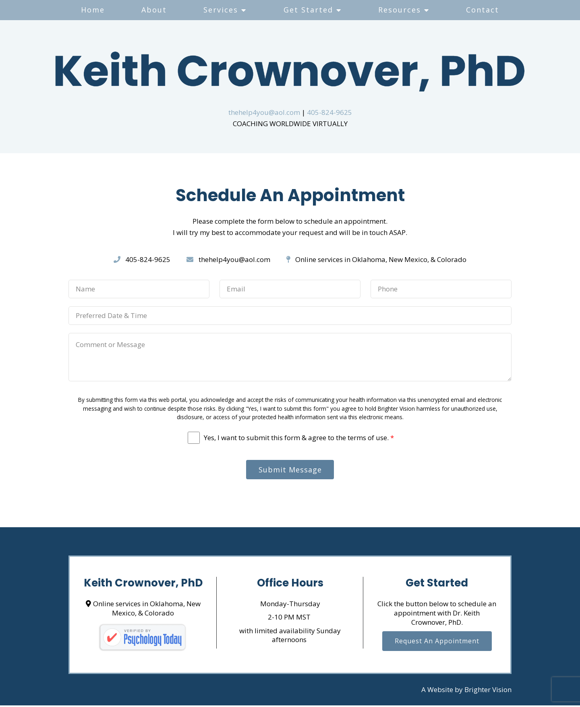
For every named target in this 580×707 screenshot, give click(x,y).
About (154, 10)
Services (220, 10)
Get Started (308, 10)
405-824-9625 (329, 112)
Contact (482, 10)
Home (93, 10)
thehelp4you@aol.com (264, 112)
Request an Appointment (437, 643)
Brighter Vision (488, 691)
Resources (399, 10)
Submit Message (290, 470)
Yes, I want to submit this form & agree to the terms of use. (299, 437)
